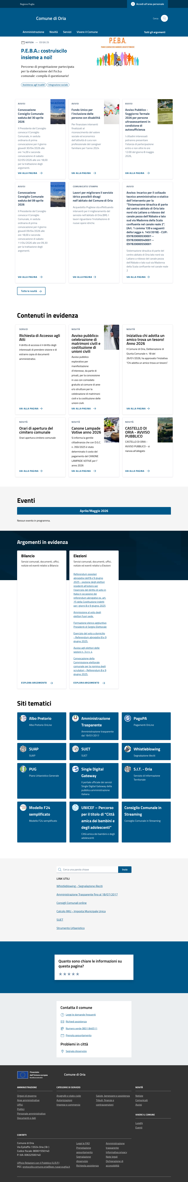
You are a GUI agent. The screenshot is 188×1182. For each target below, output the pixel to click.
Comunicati (141, 1100)
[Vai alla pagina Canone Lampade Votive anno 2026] (83, 469)
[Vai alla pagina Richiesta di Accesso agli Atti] (31, 407)
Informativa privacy (116, 1152)
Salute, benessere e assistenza (113, 1096)
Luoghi (139, 1123)
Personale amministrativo (31, 1113)
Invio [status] (125, 869)
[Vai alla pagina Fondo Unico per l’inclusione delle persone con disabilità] (83, 171)
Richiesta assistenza (87, 1166)
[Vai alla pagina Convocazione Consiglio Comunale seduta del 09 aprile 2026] (29, 275)
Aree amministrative (28, 1100)
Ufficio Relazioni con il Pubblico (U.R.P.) (38, 1163)
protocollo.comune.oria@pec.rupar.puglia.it (46, 1167)
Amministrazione (33, 32)
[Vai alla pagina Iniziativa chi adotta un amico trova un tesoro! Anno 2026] (139, 407)
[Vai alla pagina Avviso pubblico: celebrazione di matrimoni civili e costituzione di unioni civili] (83, 407)
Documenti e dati (26, 1118)
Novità (53, 32)
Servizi (67, 32)
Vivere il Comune (87, 32)
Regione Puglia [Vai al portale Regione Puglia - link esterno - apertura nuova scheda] (27, 4)
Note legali (112, 1157)
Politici (20, 1109)
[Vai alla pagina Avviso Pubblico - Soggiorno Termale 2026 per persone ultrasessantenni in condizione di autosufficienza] (137, 171)
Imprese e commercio (68, 1105)
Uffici (20, 1105)
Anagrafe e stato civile (69, 1096)
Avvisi (138, 1105)
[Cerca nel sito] (164, 18)
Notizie (139, 1096)
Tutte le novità (31, 291)
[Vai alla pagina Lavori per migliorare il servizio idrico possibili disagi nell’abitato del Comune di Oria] (85, 275)
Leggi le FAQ (83, 1143)
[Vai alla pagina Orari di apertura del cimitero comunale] (31, 469)
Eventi (138, 1127)
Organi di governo (26, 1096)
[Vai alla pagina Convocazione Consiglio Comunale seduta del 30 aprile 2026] (29, 171)
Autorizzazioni (64, 1100)
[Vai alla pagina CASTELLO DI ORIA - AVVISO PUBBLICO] (137, 469)
